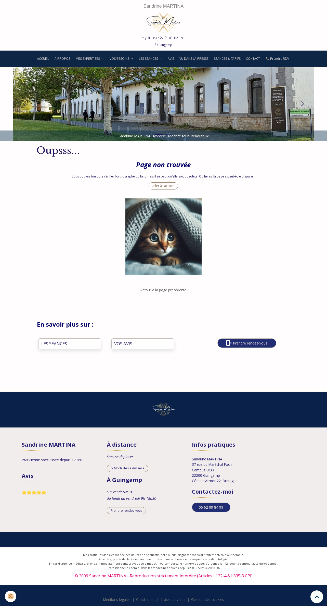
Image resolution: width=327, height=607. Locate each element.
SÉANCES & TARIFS (227, 59)
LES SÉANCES (149, 59)
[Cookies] (11, 596)
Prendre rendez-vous (246, 344)
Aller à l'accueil (163, 187)
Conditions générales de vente (161, 600)
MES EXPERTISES (88, 59)
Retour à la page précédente (163, 291)
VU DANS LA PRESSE (193, 59)
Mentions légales (116, 600)
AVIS (171, 59)
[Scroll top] (316, 596)
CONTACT (253, 59)
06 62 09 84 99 (211, 507)
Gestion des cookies (208, 600)
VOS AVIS (123, 345)
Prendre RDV (277, 59)
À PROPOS (62, 59)
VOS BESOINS (120, 59)
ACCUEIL (42, 59)
